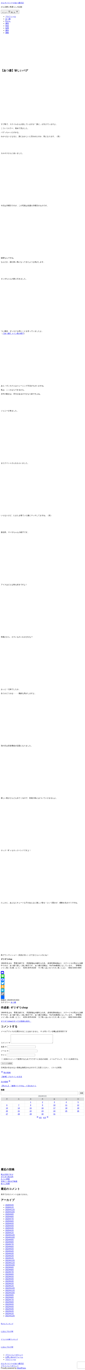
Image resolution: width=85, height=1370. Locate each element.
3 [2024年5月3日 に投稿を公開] (54, 1102)
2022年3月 (9, 1309)
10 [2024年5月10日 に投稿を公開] (54, 1105)
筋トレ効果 (5, 1184)
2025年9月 (9, 1214)
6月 (46, 1118)
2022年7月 (9, 1300)
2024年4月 (9, 1251)
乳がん (8, 21)
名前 (4, 1047)
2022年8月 (9, 1297)
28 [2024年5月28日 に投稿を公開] (19, 1114)
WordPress (21, 1368)
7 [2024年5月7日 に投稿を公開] (18, 1105)
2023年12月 (10, 1260)
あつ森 (8, 19)
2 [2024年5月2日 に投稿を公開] (42, 1102)
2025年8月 (9, 1216)
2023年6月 (9, 1274)
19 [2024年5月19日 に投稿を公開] (78, 1108)
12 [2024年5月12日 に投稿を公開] (78, 1105)
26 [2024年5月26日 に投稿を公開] (78, 1111)
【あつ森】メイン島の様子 (13, 333)
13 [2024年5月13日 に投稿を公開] (7, 1108)
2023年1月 (9, 1286)
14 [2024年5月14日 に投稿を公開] (19, 1108)
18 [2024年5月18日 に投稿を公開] (66, 1108)
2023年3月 (9, 1281)
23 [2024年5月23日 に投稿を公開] (42, 1111)
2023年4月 (9, 1279)
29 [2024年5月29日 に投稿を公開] (31, 1114)
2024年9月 (9, 1240)
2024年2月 (9, 1256)
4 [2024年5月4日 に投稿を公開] (66, 1102)
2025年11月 (10, 1210)
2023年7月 (9, 1272)
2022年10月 (10, 1293)
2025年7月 (9, 1219)
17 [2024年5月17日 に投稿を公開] (54, 1108)
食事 (7, 28)
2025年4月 (9, 1226)
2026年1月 (9, 1207)
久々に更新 (5, 1179)
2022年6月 (9, 1302)
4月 (39, 1118)
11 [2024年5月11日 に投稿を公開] (66, 1105)
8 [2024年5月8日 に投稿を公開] (30, 1105)
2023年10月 (10, 1265)
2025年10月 (10, 1212)
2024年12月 (10, 1235)
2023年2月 (9, 1283)
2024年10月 (10, 1237)
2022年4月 (9, 1307)
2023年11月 (10, 1263)
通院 (7, 23)
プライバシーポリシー (10, 1366)
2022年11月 (10, 1290)
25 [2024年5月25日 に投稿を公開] (66, 1111)
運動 (7, 33)
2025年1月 (9, 1233)
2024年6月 (9, 1247)
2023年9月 (9, 1267)
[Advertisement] (42, 51)
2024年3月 (9, 1253)
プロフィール (10, 16)
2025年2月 (9, 1230)
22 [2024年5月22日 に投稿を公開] (31, 1111)
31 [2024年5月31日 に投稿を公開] (54, 1114)
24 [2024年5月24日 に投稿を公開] (54, 1111)
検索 (2, 1090)
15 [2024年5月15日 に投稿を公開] (31, 1108)
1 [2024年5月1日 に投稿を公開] (30, 1102)
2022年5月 (9, 1304)
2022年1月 (9, 1313)
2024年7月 (9, 1244)
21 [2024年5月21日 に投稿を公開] (19, 1111)
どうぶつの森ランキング (9, 1339)
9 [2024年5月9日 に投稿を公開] (42, 1105)
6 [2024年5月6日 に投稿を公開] (6, 1105)
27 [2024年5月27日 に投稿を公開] (7, 1114)
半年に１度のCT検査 (9, 1181)
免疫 (7, 26)
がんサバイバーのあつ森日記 (12, 3)
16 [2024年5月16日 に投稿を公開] (42, 1108)
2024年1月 (9, 1258)
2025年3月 (9, 1228)
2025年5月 (9, 1223)
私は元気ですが (7, 1174)
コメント (5, 1043)
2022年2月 (9, 1311)
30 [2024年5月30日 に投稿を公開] (42, 1114)
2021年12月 (10, 1316)
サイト (3, 1055)
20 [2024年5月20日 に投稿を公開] (7, 1111)
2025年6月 (9, 1221)
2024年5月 (9, 1249)
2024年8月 (9, 1242)
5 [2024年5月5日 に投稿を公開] (78, 1102)
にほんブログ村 (7, 1331)
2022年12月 (10, 1288)
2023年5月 (9, 1277)
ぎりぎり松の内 (7, 1177)
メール (4, 1051)
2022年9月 (9, 1295)
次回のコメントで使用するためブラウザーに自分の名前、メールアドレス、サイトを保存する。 (42, 1059)
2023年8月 (9, 1270)
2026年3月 (9, 1205)
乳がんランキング (7, 1324)
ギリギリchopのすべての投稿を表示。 (16, 1021)
